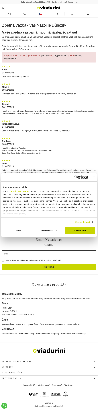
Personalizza (49, 230)
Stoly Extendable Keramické (14, 298)
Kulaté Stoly (7, 308)
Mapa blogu (56, 385)
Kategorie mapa (43, 385)
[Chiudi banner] (94, 177)
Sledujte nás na (48, 378)
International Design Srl (48, 361)
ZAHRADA (8, 329)
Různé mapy (69, 385)
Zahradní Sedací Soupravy (47, 334)
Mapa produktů (28, 385)
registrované (60, 55)
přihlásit (45, 55)
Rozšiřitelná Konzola (81, 298)
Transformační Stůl (10, 314)
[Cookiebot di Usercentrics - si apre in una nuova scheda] (76, 177)
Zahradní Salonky (26, 334)
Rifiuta (18, 230)
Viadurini (48, 367)
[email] (49, 253)
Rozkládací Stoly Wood (38, 298)
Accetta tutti (80, 230)
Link (58, 260)
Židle (5, 319)
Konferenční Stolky (10, 311)
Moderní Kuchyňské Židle (27, 324)
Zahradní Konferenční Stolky (73, 334)
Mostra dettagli (82, 222)
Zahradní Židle (73, 324)
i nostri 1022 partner (19, 191)
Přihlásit (79, 55)
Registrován (10, 59)
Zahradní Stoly (27, 314)
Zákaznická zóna (48, 372)
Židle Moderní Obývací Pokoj (52, 324)
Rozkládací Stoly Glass (60, 298)
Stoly (5, 303)
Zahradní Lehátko (9, 334)
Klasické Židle (8, 324)
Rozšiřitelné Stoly (12, 294)
